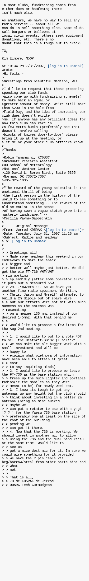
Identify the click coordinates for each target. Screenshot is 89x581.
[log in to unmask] (66, 78)
